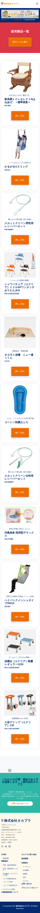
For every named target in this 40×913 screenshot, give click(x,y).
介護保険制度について (9, 892)
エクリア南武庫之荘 (10, 885)
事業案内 (4, 861)
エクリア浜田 (8, 881)
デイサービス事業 (9, 889)
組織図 (25, 873)
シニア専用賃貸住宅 (9, 878)
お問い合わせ (26, 884)
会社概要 (26, 870)
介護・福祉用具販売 (9, 865)
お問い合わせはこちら (20, 803)
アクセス (26, 881)
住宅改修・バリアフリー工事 (10, 874)
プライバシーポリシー (29, 888)
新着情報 (6, 858)
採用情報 (24, 858)
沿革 (24, 877)
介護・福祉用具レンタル (10, 869)
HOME (3, 854)
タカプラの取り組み (29, 854)
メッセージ (26, 866)
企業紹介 (24, 863)
